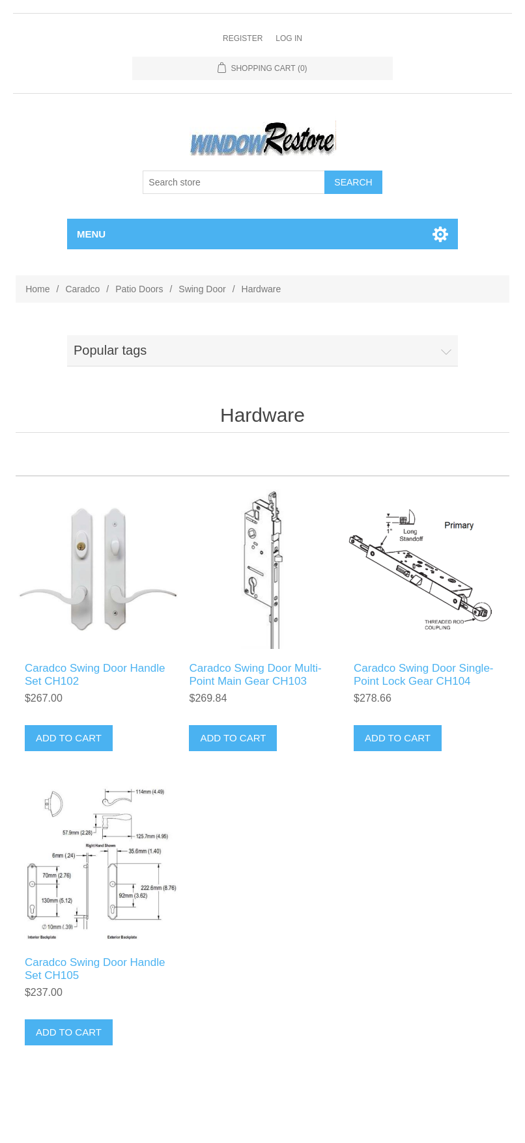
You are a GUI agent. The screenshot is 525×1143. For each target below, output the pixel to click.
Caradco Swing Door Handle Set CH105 (95, 969)
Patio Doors (139, 289)
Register (242, 38)
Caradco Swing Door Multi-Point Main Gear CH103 (255, 674)
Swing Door (201, 289)
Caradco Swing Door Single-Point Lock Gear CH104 (424, 674)
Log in (289, 38)
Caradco (82, 289)
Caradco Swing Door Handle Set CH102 (95, 674)
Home (37, 289)
